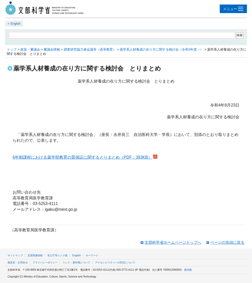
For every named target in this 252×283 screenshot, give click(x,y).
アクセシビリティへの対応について (115, 262)
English (15, 23)
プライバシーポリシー (45, 262)
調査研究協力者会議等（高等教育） (90, 49)
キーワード (92, 255)
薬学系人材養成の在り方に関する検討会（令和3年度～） (161, 49)
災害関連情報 (35, 255)
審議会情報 (52, 49)
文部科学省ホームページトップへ (173, 242)
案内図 (188, 269)
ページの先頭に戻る (227, 242)
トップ (12, 49)
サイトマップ (15, 255)
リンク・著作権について (76, 262)
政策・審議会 (30, 49)
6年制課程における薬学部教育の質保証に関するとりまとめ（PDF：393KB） (82, 157)
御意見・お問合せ (18, 262)
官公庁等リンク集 (57, 255)
